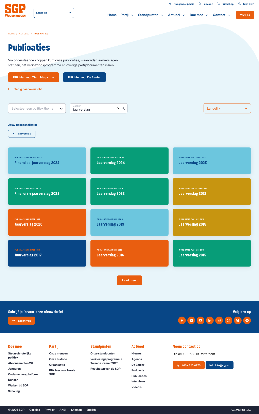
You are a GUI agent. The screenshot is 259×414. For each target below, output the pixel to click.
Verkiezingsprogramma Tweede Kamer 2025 (107, 361)
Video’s (138, 387)
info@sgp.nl (219, 365)
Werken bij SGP (20, 385)
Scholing (15, 391)
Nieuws (138, 353)
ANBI (62, 409)
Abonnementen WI (22, 363)
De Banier (140, 365)
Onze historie (60, 359)
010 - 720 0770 (188, 365)
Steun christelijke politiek (25, 355)
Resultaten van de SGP (107, 368)
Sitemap (76, 409)
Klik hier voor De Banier (84, 77)
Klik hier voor (33, 77)
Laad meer (129, 280)
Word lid (245, 14)
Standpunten (151, 15)
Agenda (139, 359)
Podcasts (140, 370)
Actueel (177, 15)
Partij (127, 15)
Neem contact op (189, 346)
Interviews (140, 381)
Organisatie (59, 365)
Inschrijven (21, 320)
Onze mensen (60, 353)
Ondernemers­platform (24, 374)
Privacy (50, 409)
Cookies (34, 409)
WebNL (241, 410)
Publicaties (141, 376)
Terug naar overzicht (25, 89)
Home (112, 15)
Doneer (14, 380)
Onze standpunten (104, 353)
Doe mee (199, 15)
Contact (222, 15)
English (91, 409)
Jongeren (16, 368)
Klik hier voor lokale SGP (66, 372)
